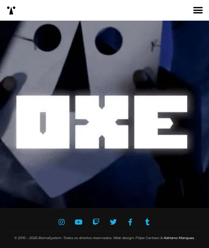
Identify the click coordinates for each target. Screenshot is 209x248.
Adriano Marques (179, 238)
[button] (198, 10)
